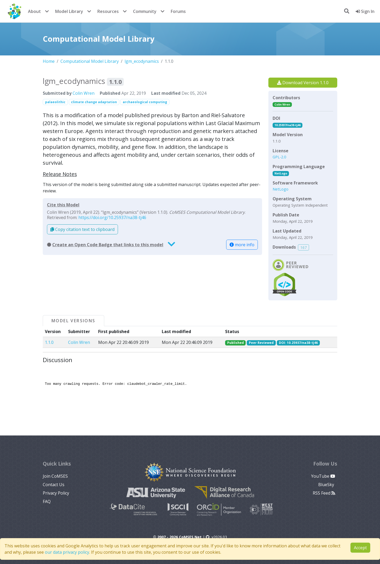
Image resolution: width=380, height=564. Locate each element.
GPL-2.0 (279, 156)
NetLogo (280, 173)
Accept (360, 548)
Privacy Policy (56, 493)
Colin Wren (83, 93)
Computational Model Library (89, 61)
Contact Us (53, 484)
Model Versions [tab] (73, 321)
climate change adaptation (94, 102)
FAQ (47, 501)
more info (242, 245)
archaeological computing (145, 102)
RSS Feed (324, 493)
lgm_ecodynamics (142, 61)
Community (144, 11)
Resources (108, 11)
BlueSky (326, 484)
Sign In (365, 11)
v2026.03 (216, 536)
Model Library (69, 11)
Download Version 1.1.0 (303, 83)
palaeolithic (55, 102)
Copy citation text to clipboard (82, 229)
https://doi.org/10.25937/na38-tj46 (112, 217)
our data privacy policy (67, 552)
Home (49, 61)
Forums (178, 11)
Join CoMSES (55, 476)
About (34, 11)
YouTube (323, 476)
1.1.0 (49, 342)
